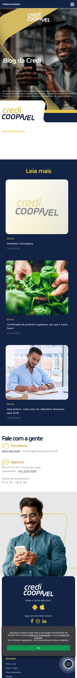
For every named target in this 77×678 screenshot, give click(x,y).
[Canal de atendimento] (68, 664)
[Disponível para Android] (34, 607)
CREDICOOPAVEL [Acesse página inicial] (12, 4)
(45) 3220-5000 (27, 471)
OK (38, 649)
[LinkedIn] (44, 621)
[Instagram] (38, 621)
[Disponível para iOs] (42, 607)
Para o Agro (12, 668)
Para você (11, 663)
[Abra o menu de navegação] (72, 4)
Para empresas (13, 672)
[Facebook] (32, 621)
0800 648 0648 (11, 451)
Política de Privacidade (39, 637)
